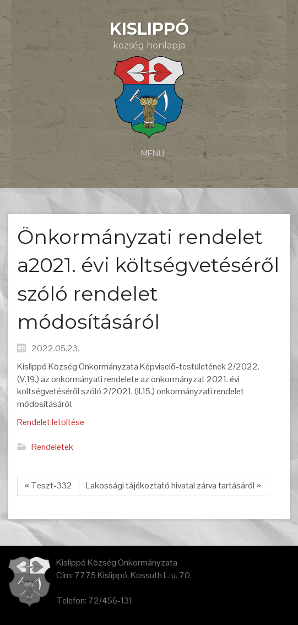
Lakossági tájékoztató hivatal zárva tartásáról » (173, 485)
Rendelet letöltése (50, 422)
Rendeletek (52, 446)
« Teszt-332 (48, 485)
